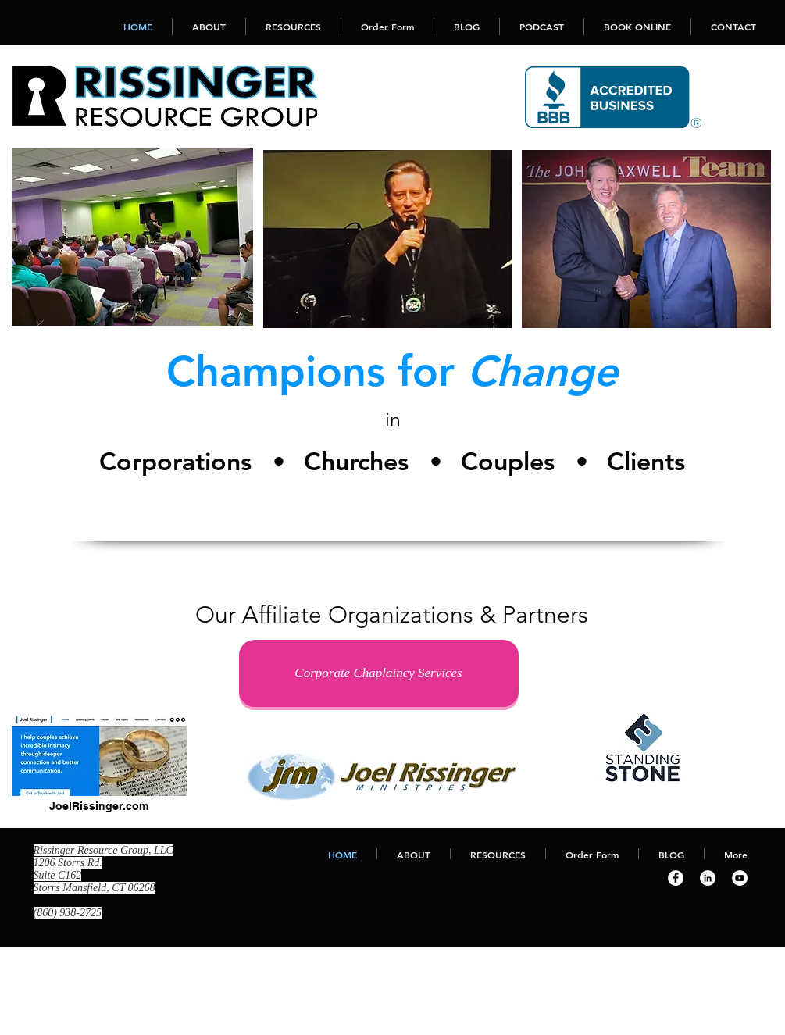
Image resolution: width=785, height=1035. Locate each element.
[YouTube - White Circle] (740, 878)
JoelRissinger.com (98, 806)
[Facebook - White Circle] (675, 878)
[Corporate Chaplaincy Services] (379, 673)
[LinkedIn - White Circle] (707, 878)
